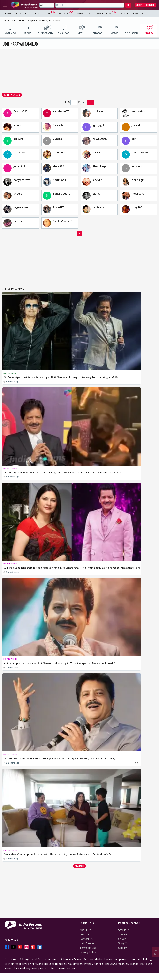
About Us (85, 930)
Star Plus (123, 930)
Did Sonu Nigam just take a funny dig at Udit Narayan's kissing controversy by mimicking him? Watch (62, 377)
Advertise (85, 934)
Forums (21, 13)
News (8, 13)
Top (156, 952)
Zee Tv (122, 934)
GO (128, 5)
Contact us (86, 939)
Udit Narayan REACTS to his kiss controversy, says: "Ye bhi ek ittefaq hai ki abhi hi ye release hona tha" (63, 472)
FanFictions (83, 13)
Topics (35, 13)
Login (139, 5)
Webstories (104, 13)
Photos (138, 13)
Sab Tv (122, 948)
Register (150, 5)
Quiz (47, 13)
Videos (124, 13)
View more (80, 866)
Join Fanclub (12, 94)
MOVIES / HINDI (10, 468)
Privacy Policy (88, 952)
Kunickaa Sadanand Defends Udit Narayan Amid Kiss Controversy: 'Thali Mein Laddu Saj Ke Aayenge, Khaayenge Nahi (71, 567)
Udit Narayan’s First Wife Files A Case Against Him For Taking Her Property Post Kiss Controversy (59, 758)
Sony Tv (123, 943)
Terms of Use (88, 948)
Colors (122, 939)
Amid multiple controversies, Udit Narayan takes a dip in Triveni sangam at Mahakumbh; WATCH (59, 663)
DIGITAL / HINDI (10, 373)
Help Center (87, 943)
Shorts (63, 13)
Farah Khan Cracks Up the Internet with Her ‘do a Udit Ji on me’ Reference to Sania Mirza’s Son (58, 854)
